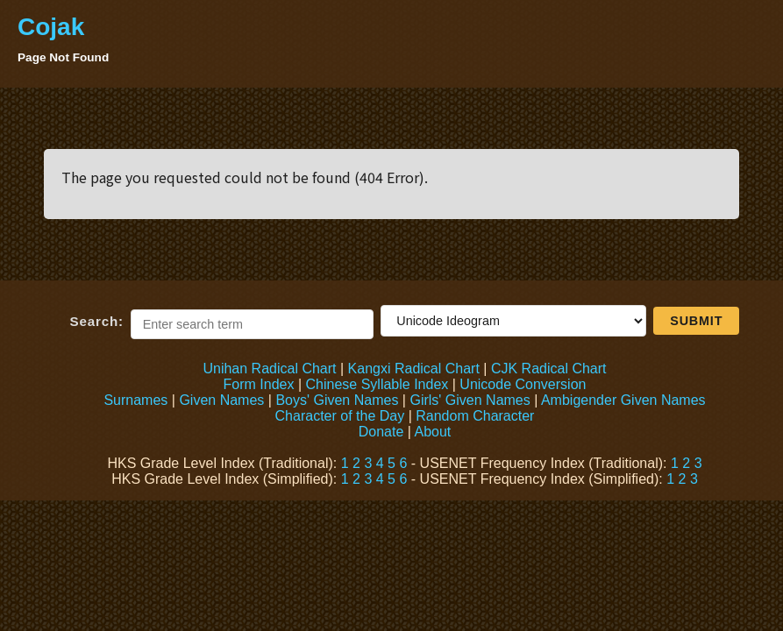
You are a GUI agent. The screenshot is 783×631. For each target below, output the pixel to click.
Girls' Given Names (469, 400)
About (432, 431)
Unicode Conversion (522, 384)
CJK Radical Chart (549, 368)
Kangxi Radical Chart (414, 368)
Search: (97, 321)
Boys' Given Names (336, 400)
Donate (381, 431)
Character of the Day (340, 415)
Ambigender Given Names (623, 400)
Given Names (221, 400)
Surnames (135, 400)
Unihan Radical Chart (269, 368)
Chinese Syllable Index (377, 384)
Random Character (475, 415)
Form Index (259, 384)
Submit (696, 321)
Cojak (51, 26)
